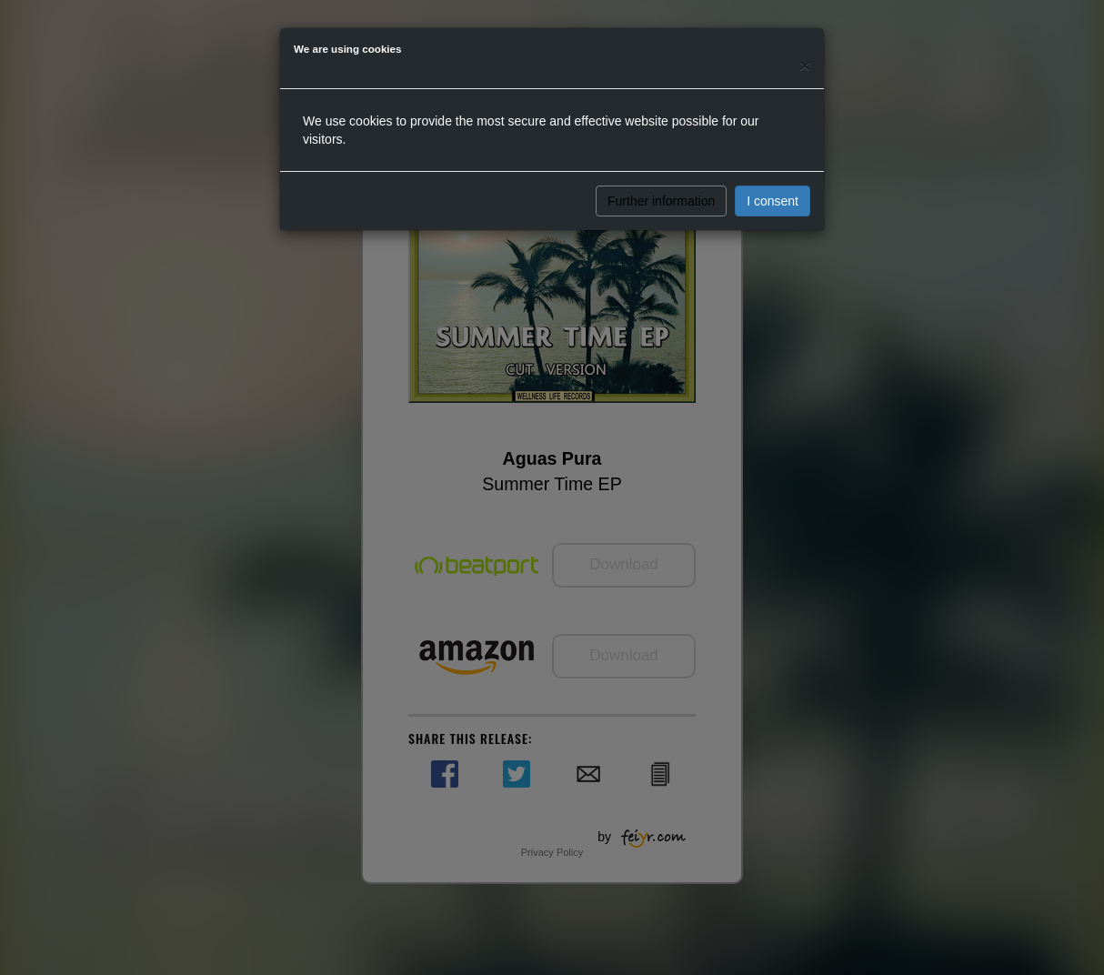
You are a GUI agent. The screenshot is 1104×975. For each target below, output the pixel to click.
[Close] (804, 65)
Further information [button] (661, 201)
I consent (772, 201)
